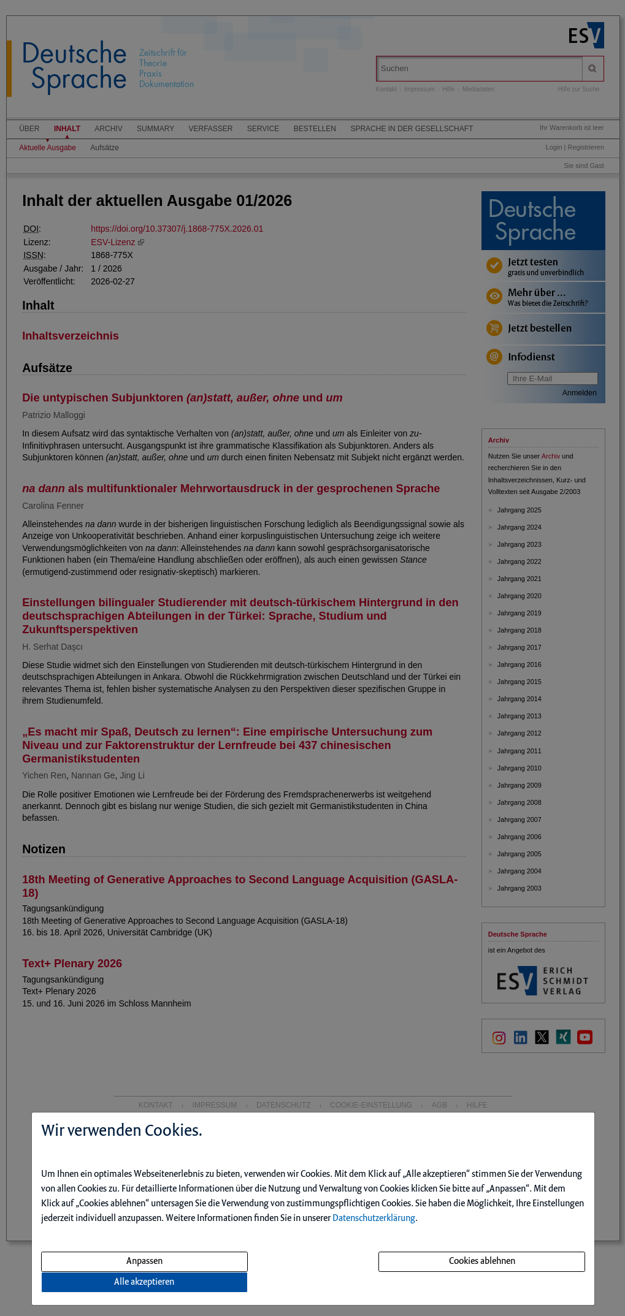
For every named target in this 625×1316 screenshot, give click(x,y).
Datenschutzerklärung (373, 1218)
